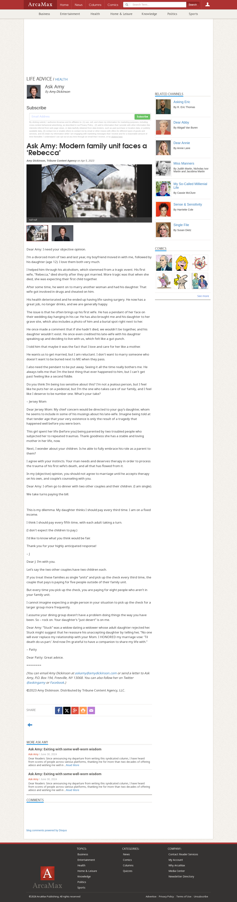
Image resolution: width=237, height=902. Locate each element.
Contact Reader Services (183, 854)
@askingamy (35, 682)
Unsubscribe (201, 896)
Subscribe (142, 116)
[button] (35, 190)
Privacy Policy (166, 896)
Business (44, 14)
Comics (127, 860)
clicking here (117, 137)
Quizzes (127, 871)
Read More (72, 765)
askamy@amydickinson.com (96, 673)
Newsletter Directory (181, 876)
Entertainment (70, 14)
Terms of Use (183, 896)
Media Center (176, 871)
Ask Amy (33, 754)
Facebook (57, 682)
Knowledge (149, 14)
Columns (128, 865)
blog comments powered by (46, 830)
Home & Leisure (121, 14)
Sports (193, 14)
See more (203, 296)
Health (95, 14)
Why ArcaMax (176, 865)
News (126, 854)
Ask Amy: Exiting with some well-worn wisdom (64, 749)
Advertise (151, 896)
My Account (175, 860)
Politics (172, 14)
